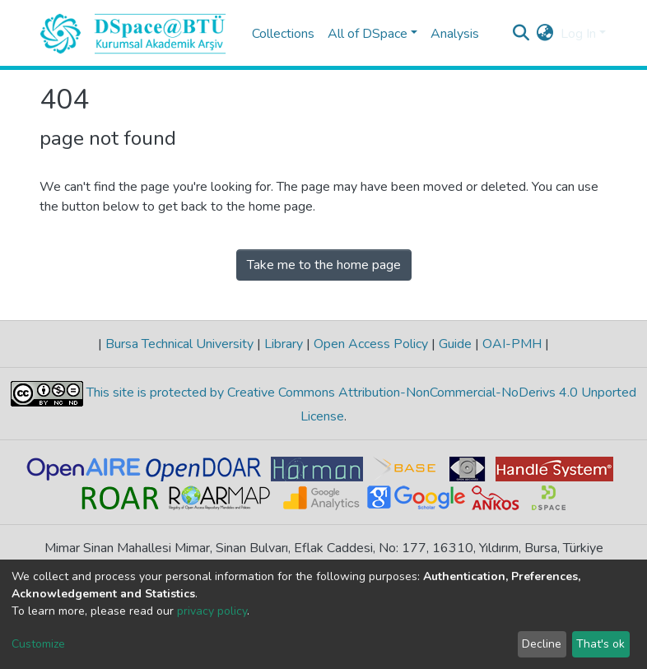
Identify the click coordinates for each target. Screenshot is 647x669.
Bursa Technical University (179, 344)
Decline (541, 644)
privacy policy (212, 611)
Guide (455, 344)
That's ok (600, 644)
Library (283, 344)
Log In (578, 34)
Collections (283, 34)
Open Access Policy (370, 344)
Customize (38, 644)
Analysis (455, 34)
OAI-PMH (512, 344)
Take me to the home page (324, 265)
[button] (545, 34)
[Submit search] (521, 34)
